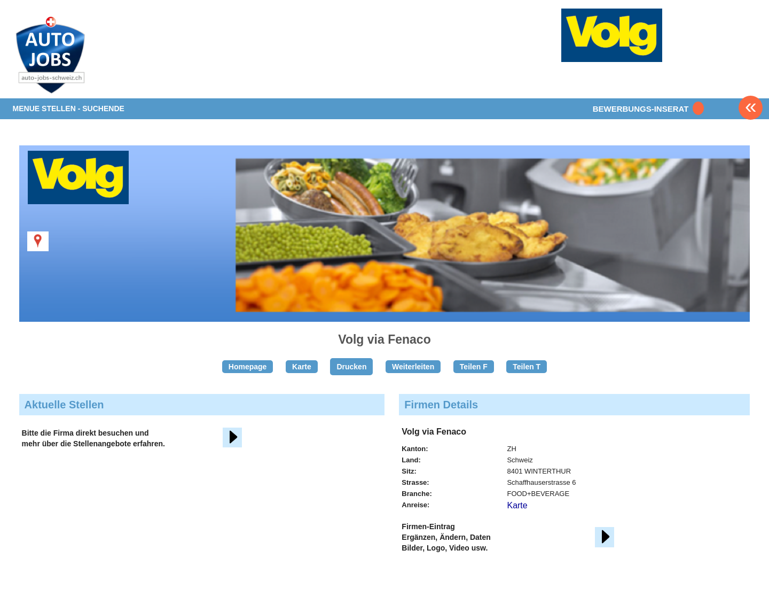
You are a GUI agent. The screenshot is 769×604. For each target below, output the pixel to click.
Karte (301, 366)
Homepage (248, 366)
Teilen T (526, 366)
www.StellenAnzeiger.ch (76, 56)
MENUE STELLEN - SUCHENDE (68, 108)
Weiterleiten (413, 366)
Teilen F (474, 366)
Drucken (351, 366)
